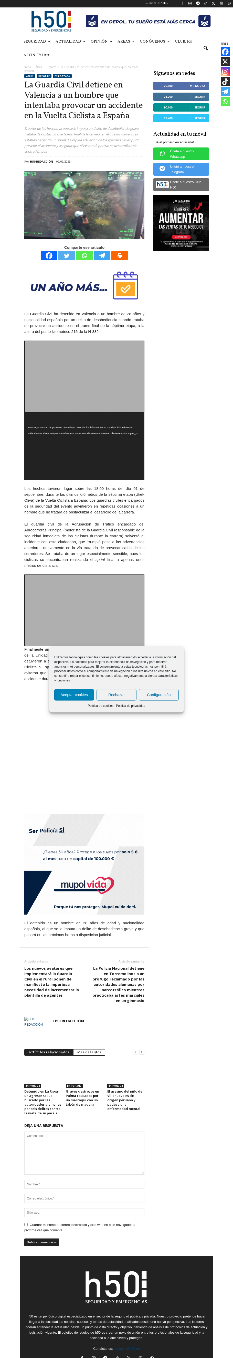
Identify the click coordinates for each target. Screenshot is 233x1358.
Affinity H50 (36, 55)
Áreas (126, 41)
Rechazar (116, 694)
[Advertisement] (85, 377)
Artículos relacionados (48, 1022)
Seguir (199, 96)
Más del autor (89, 1022)
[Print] (119, 255)
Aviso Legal (134, 1352)
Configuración (159, 694)
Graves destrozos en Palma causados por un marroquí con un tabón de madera (82, 1068)
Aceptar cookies (74, 694)
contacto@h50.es (127, 1319)
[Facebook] (49, 255)
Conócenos (155, 41)
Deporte (51, 67)
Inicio (27, 67)
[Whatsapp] (84, 255)
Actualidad (71, 41)
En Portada (62, 76)
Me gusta (197, 86)
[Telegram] (102, 255)
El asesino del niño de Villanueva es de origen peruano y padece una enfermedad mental (124, 1070)
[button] (205, 48)
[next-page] (141, 1021)
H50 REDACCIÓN (41, 161)
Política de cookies (100, 705)
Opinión (101, 41)
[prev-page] (135, 1021)
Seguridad (37, 41)
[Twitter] (66, 255)
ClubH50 (183, 41)
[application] (84, 446)
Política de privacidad (130, 705)
